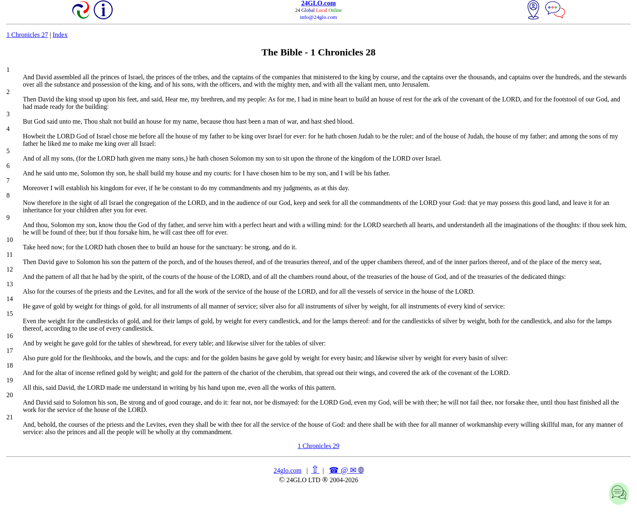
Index (60, 34)
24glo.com (287, 470)
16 (9, 335)
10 (9, 239)
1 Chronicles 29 (318, 445)
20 (9, 394)
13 (9, 284)
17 (9, 350)
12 (9, 269)
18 (9, 365)
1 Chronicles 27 (27, 34)
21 (9, 417)
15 (9, 313)
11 (9, 254)
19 (9, 380)
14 (9, 298)
